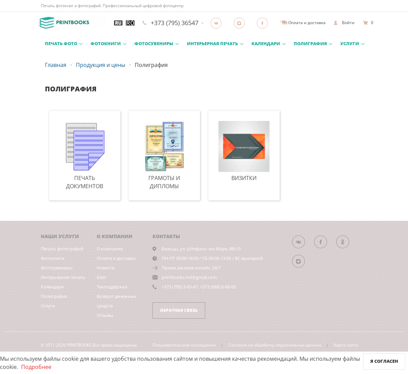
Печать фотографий (62, 249)
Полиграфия (310, 43)
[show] (344, 23)
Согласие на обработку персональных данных (274, 345)
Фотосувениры (153, 43)
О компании (110, 249)
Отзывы (105, 315)
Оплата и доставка (116, 258)
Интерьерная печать (212, 43)
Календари (265, 43)
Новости (106, 268)
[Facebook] (264, 23)
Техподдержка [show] (112, 287)
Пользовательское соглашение (184, 345)
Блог (102, 277)
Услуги (349, 43)
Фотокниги (106, 43)
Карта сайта (346, 345)
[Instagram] (241, 23)
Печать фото (61, 43)
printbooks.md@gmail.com (189, 277)
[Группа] (218, 23)
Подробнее (36, 367)
